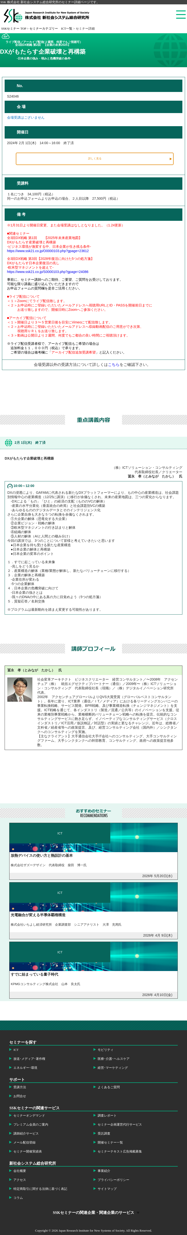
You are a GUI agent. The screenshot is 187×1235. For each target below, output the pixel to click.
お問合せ (19, 1096)
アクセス (19, 1180)
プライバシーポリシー (113, 1180)
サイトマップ (107, 1189)
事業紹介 (104, 1171)
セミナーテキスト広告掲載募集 (120, 1151)
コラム (18, 1198)
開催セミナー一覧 (110, 1142)
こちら (114, 364)
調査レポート (107, 1115)
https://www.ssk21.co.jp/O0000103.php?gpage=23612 (48, 251)
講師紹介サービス (26, 1133)
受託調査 (104, 1133)
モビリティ (105, 1050)
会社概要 (19, 1171)
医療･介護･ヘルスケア (114, 1059)
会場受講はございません (26, 117)
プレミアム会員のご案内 (30, 1124)
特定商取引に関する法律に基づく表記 (40, 1189)
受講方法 (19, 1087)
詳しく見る (95, 158)
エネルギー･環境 (25, 1068)
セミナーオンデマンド (29, 1115)
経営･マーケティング (113, 1068)
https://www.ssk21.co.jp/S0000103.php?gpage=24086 (47, 272)
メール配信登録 (24, 1142)
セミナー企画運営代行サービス (120, 1124)
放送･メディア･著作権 (29, 1059)
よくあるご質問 (109, 1087)
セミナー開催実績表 (27, 1151)
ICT (16, 1050)
